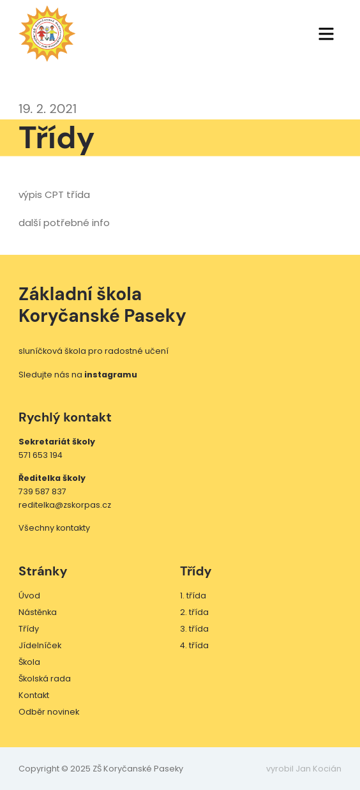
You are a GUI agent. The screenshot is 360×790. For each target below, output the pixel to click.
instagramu (110, 374)
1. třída (193, 595)
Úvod (29, 595)
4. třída (194, 645)
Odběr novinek (49, 711)
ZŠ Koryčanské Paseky (47, 34)
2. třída (194, 612)
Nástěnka (38, 612)
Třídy (29, 628)
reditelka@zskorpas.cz (65, 504)
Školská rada (45, 678)
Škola (29, 662)
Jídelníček (40, 645)
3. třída (194, 628)
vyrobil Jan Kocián (303, 768)
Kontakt (34, 695)
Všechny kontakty (54, 527)
